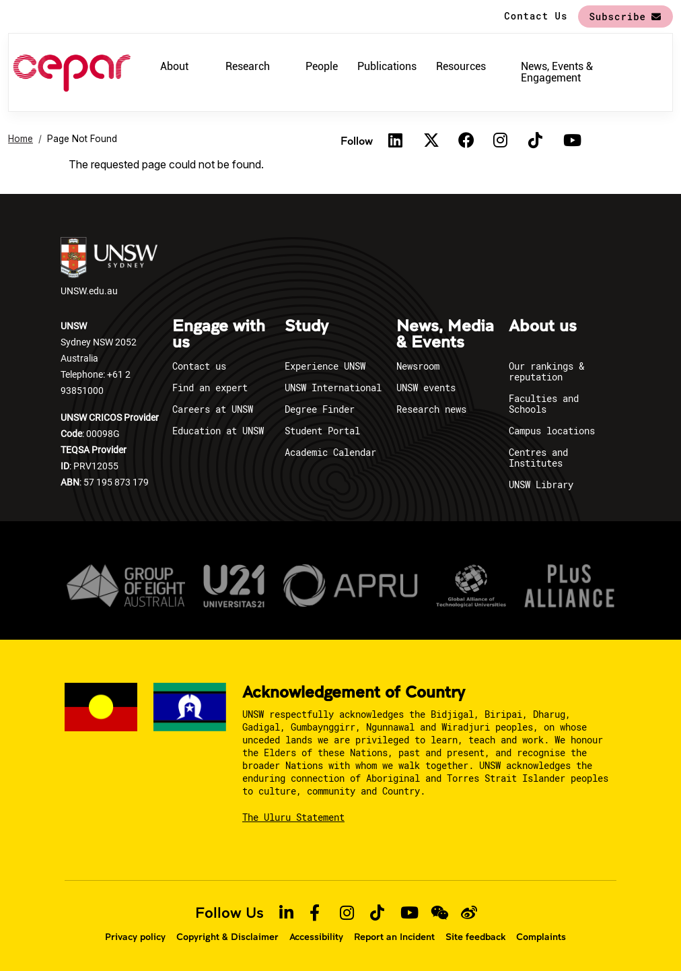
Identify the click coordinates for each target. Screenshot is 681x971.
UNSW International (333, 387)
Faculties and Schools (544, 403)
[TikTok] (535, 141)
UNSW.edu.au (109, 267)
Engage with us (218, 334)
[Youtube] (570, 141)
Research (247, 66)
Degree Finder (320, 409)
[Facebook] (465, 141)
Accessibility (316, 936)
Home (20, 138)
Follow (356, 140)
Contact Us (535, 15)
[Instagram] (500, 141)
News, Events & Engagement (557, 72)
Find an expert (210, 387)
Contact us (199, 366)
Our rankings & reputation (546, 371)
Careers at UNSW (212, 409)
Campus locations (552, 430)
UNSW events (426, 387)
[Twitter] (430, 141)
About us (543, 326)
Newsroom (417, 366)
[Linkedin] (395, 141)
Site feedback (475, 936)
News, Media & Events (445, 334)
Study (306, 326)
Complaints (541, 936)
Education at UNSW (218, 430)
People (322, 66)
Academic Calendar (330, 452)
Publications (387, 66)
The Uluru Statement (293, 817)
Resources (461, 66)
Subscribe (617, 16)
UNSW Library (541, 484)
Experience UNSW (325, 366)
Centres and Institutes (538, 457)
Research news (431, 409)
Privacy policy (135, 936)
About (174, 66)
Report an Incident (394, 936)
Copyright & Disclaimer (227, 936)
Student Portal (322, 430)
